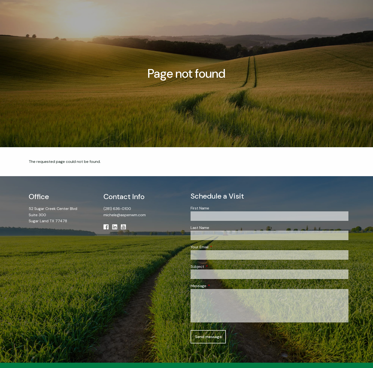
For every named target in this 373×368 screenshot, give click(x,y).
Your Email (218, 247)
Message (217, 285)
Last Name (200, 227)
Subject (216, 266)
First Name (200, 208)
